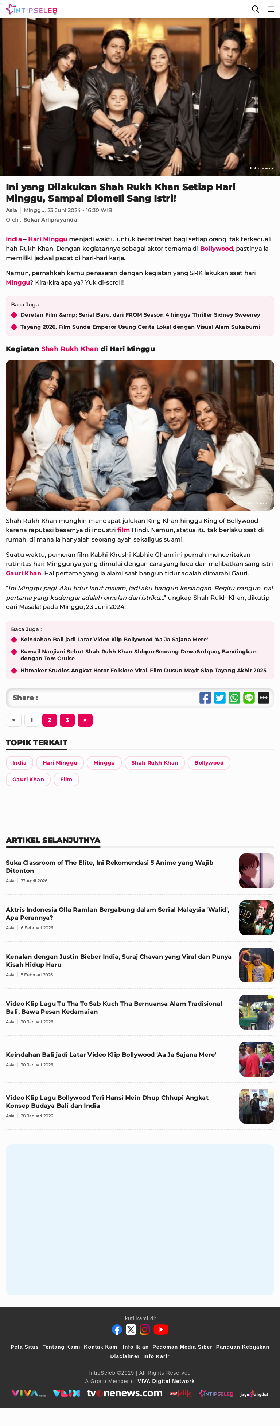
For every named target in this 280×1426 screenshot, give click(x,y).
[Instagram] (145, 1329)
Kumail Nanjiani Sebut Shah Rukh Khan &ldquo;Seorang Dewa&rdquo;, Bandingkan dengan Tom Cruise (138, 655)
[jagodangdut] (254, 1393)
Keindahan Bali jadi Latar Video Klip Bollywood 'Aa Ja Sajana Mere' (114, 639)
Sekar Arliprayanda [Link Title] (50, 219)
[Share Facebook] (205, 697)
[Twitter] (131, 1329)
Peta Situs (25, 1347)
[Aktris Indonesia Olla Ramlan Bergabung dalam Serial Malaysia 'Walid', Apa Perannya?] (140, 921)
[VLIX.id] (66, 1393)
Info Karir (156, 1356)
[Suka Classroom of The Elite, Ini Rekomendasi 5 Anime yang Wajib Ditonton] (140, 874)
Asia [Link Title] (12, 210)
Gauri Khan (23, 573)
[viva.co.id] (29, 1393)
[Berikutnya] (49, 720)
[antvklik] (181, 1393)
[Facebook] (117, 1329)
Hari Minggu (47, 239)
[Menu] (271, 9)
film (123, 530)
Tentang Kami (62, 1347)
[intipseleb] (216, 1393)
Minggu (18, 282)
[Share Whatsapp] (234, 697)
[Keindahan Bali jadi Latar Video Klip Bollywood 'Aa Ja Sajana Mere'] (140, 1062)
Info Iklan (136, 1347)
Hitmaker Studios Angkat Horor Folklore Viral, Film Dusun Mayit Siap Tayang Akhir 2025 (143, 670)
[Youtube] (160, 1329)
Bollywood (216, 248)
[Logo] (30, 9)
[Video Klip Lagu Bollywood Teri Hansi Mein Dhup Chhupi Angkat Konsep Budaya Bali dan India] (140, 1109)
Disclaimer (125, 1356)
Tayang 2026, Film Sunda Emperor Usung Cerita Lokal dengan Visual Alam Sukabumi (140, 327)
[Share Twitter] (220, 697)
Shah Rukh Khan (70, 349)
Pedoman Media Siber (182, 1347)
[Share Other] (263, 697)
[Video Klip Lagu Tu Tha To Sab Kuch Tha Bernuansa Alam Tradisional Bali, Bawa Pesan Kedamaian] (140, 1015)
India (14, 239)
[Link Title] (19, 763)
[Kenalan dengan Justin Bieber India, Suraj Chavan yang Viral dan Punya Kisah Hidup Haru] (140, 968)
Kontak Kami (101, 1347)
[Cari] (255, 9)
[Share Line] (249, 697)
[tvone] (124, 1393)
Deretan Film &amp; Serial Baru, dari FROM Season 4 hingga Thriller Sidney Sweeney (140, 315)
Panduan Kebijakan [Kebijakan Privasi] (242, 1347)
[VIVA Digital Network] (166, 1381)
